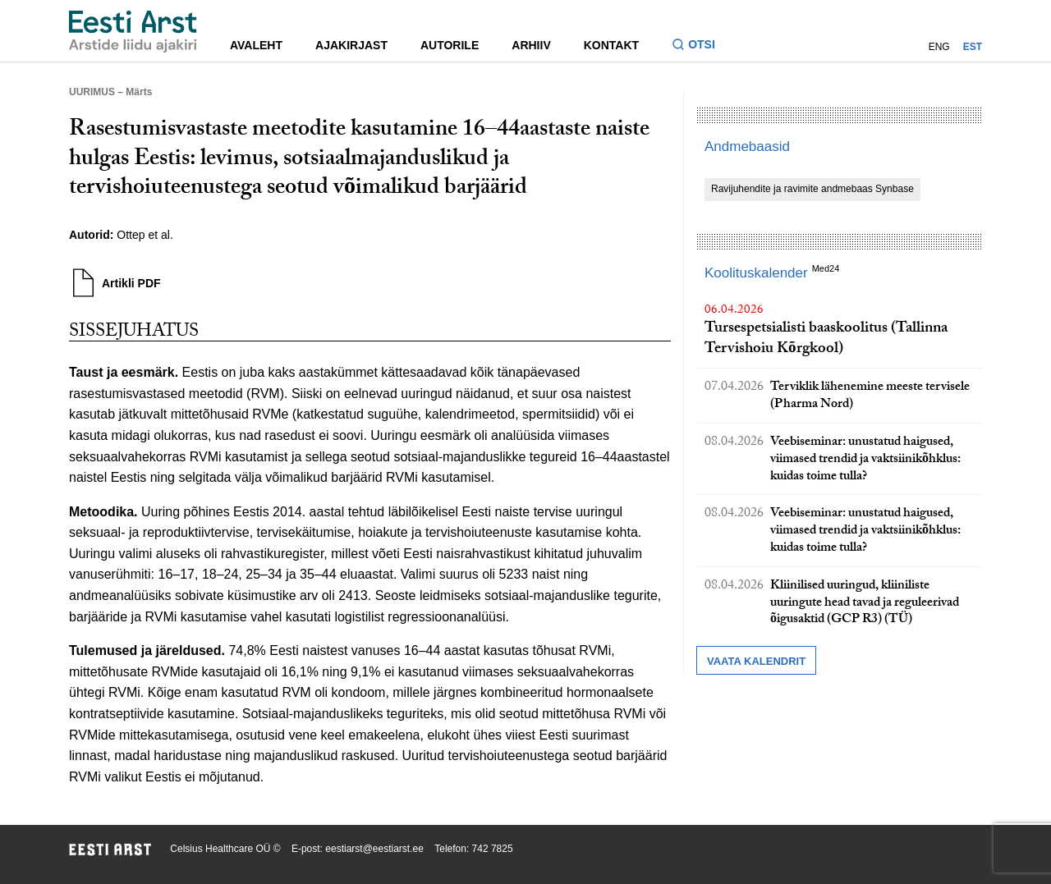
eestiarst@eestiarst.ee (374, 848)
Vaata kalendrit (756, 661)
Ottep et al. (144, 234)
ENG (939, 47)
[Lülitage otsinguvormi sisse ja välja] (700, 46)
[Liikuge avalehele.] (133, 31)
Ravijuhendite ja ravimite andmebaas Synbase (812, 189)
